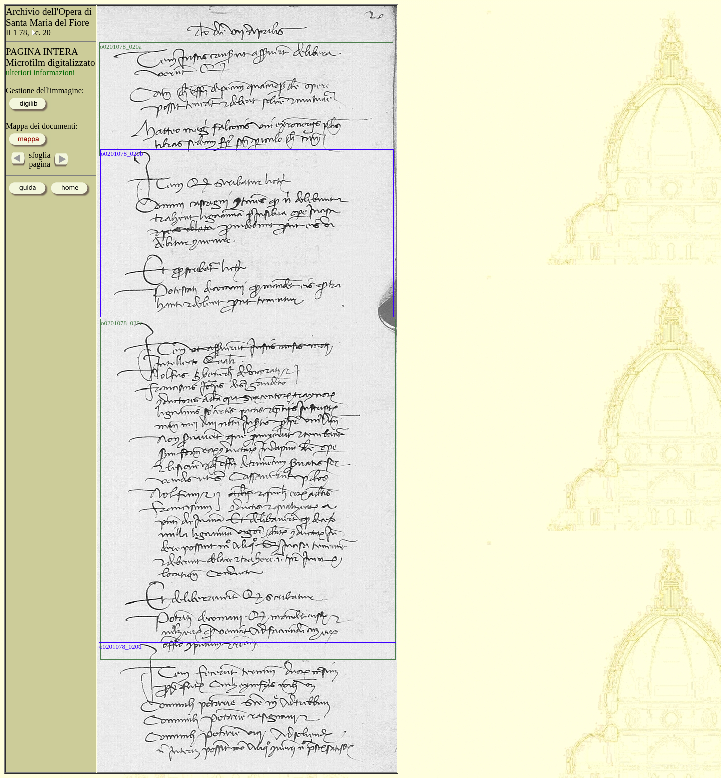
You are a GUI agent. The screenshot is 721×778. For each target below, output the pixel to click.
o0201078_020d (120, 646)
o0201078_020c (122, 323)
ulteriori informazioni (40, 72)
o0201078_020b (122, 153)
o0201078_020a (121, 46)
